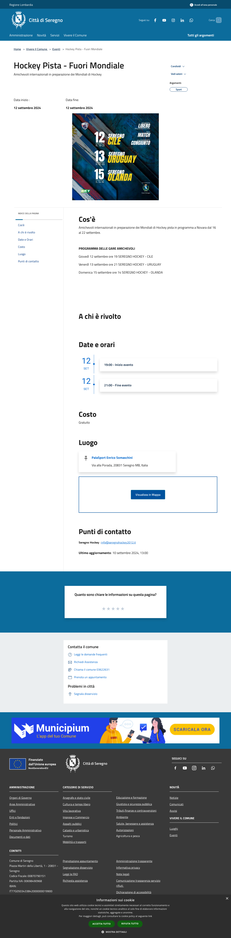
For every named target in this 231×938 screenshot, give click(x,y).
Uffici (12, 811)
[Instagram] (167, 20)
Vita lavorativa (72, 811)
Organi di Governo (20, 798)
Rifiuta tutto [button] (130, 923)
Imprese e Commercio (76, 817)
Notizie (174, 798)
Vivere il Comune (37, 49)
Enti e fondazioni (19, 817)
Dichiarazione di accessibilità (133, 892)
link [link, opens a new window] (150, 916)
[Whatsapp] (185, 20)
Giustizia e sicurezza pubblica (134, 804)
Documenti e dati (19, 837)
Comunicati (177, 804)
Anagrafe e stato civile (76, 798)
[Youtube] (158, 20)
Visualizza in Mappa (148, 494)
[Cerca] (217, 20)
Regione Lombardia (21, 5)
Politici (13, 824)
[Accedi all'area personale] (203, 5)
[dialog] (115, 916)
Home (17, 49)
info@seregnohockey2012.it (118, 542)
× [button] (227, 898)
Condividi (178, 66)
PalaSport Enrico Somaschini (112, 457)
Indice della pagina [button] (28, 213)
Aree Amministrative (22, 804)
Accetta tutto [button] (102, 923)
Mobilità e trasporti (74, 842)
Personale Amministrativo (25, 830)
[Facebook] (149, 20)
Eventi (56, 49)
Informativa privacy (128, 867)
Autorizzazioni (125, 830)
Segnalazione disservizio (78, 867)
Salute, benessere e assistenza (135, 823)
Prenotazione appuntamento (80, 861)
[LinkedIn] (176, 20)
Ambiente (122, 817)
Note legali (122, 874)
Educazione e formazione (131, 797)
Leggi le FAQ (70, 874)
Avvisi (173, 811)
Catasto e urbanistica (76, 830)
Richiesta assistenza (75, 880)
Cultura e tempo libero (76, 804)
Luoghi (174, 828)
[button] (115, 932)
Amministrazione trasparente (134, 861)
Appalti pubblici (72, 824)
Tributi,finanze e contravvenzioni (136, 810)
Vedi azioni (179, 74)
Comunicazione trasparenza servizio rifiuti (138, 883)
